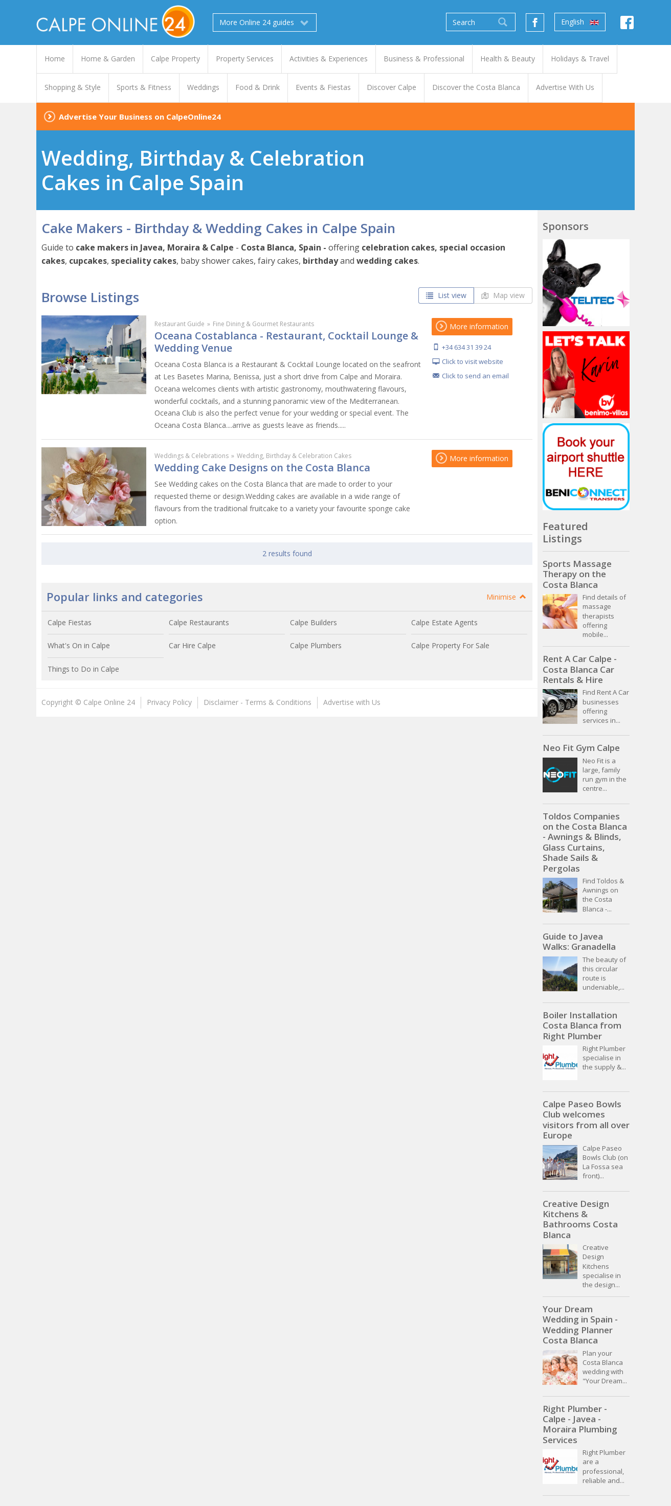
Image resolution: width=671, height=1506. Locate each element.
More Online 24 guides (264, 22)
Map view (503, 295)
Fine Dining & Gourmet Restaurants (263, 324)
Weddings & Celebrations (191, 455)
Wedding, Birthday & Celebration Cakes (294, 455)
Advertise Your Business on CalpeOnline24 (140, 116)
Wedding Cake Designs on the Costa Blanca (262, 467)
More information (472, 326)
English (580, 22)
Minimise (506, 597)
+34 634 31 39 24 (466, 347)
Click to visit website (472, 361)
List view (446, 295)
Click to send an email (475, 375)
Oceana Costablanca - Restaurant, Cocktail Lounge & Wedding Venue (286, 342)
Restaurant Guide (179, 324)
